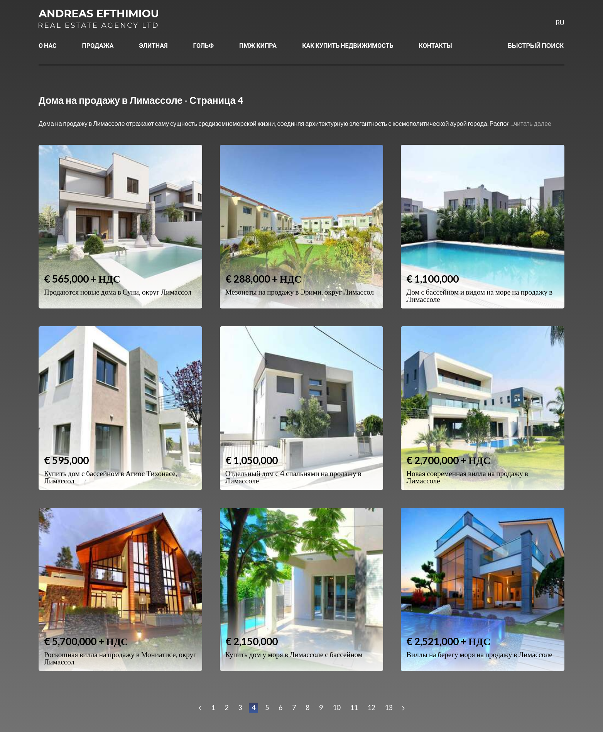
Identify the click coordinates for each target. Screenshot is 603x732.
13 (388, 707)
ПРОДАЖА (98, 45)
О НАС (48, 45)
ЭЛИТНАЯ (153, 45)
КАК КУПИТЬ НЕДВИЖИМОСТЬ (347, 45)
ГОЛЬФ (203, 45)
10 (336, 707)
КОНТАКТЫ (435, 45)
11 (354, 707)
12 (371, 707)
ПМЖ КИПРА (258, 45)
